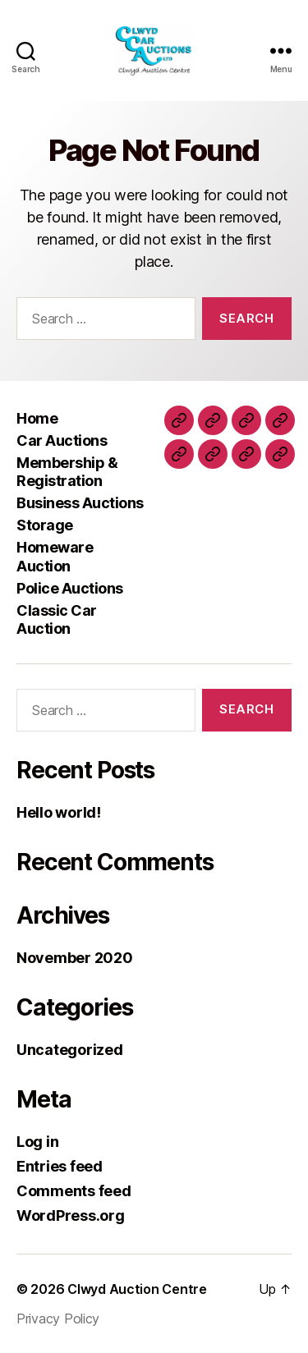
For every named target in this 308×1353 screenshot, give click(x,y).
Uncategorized (69, 1049)
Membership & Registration (66, 472)
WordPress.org (70, 1215)
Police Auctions (69, 588)
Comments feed (73, 1190)
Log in (37, 1141)
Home (36, 418)
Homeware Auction (54, 557)
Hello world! (58, 812)
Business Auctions (80, 502)
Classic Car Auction (56, 620)
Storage (44, 525)
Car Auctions (61, 440)
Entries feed (59, 1166)
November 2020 (74, 957)
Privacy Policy (57, 1318)
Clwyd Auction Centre (137, 1289)
